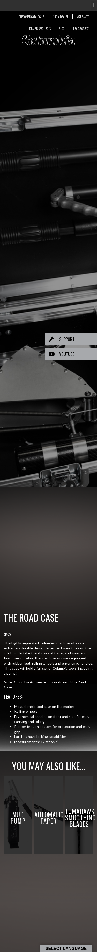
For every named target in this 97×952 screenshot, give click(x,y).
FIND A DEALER (60, 17)
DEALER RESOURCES (40, 29)
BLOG (62, 29)
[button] (94, 5)
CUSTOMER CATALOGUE (31, 17)
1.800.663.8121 (81, 29)
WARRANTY (83, 17)
